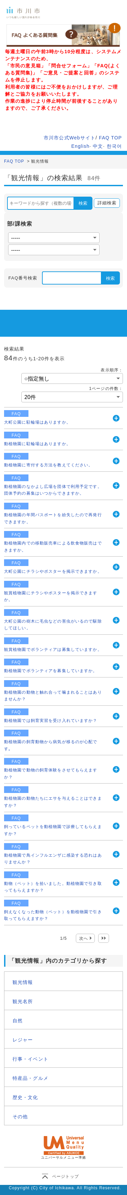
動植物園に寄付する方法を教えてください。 (48, 465)
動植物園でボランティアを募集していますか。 (51, 670)
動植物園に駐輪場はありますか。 (37, 443)
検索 (83, 203)
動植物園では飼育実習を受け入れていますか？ (51, 720)
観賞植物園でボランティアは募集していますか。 (53, 649)
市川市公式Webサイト (70, 137)
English (80, 146)
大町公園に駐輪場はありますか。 (37, 422)
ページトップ (65, 1176)
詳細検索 (105, 203)
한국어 (114, 146)
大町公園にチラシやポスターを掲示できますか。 (53, 571)
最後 (103, 938)
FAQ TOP (110, 137)
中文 (98, 146)
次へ (83, 938)
